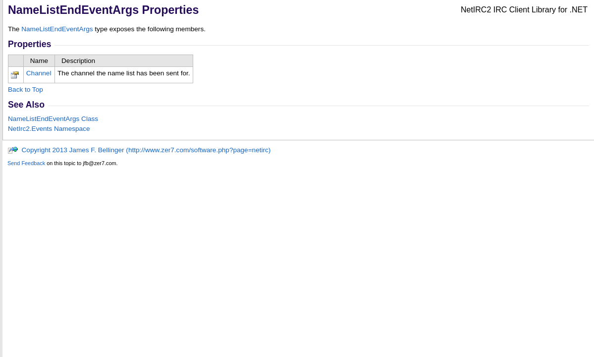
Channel (39, 73)
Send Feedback (26, 163)
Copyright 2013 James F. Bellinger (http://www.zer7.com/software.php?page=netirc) (138, 150)
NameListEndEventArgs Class (53, 118)
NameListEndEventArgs (57, 29)
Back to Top (25, 89)
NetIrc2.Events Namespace (49, 128)
